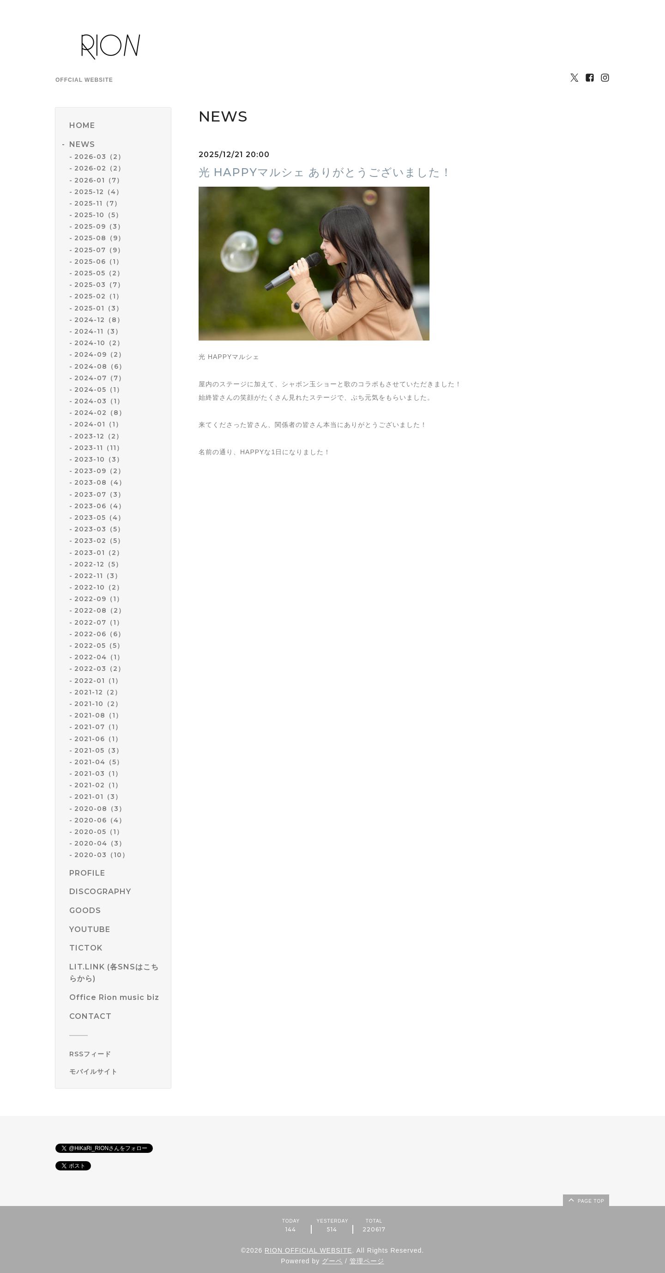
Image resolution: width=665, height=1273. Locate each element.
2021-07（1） (98, 727)
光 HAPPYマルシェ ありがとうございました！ (325, 172)
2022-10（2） (98, 587)
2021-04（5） (98, 762)
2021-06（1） (98, 739)
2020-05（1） (98, 832)
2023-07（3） (99, 494)
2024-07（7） (99, 378)
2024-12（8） (99, 320)
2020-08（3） (100, 808)
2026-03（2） (99, 156)
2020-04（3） (100, 843)
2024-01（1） (98, 424)
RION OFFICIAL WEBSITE (308, 1250)
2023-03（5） (99, 529)
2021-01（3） (98, 796)
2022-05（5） (99, 645)
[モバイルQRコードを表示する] (116, 1071)
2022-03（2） (99, 668)
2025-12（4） (98, 192)
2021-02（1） (98, 785)
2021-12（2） (97, 692)
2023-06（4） (99, 506)
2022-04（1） (99, 657)
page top (586, 1199)
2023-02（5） (99, 540)
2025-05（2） (99, 273)
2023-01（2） (98, 552)
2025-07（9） (99, 250)
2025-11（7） (97, 203)
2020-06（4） (100, 820)
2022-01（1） (98, 680)
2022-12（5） (98, 564)
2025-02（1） (98, 296)
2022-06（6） (99, 634)
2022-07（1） (98, 622)
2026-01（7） (98, 180)
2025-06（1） (98, 261)
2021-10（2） (98, 704)
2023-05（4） (99, 517)
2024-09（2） (99, 354)
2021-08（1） (98, 715)
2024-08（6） (100, 366)
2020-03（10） (101, 855)
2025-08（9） (99, 238)
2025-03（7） (99, 284)
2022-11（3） (97, 576)
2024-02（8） (100, 412)
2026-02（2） (99, 168)
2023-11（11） (98, 448)
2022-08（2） (99, 610)
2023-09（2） (99, 471)
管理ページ (367, 1261)
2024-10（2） (99, 343)
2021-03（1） (98, 773)
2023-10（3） (98, 459)
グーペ (332, 1261)
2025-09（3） (99, 226)
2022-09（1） (98, 599)
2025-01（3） (98, 308)
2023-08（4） (100, 482)
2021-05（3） (98, 750)
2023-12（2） (98, 436)
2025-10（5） (98, 215)
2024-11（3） (98, 331)
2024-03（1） (99, 401)
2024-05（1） (98, 389)
